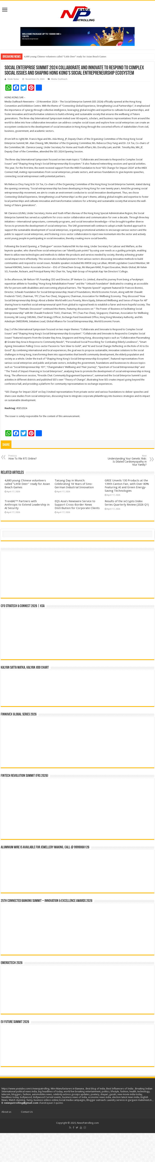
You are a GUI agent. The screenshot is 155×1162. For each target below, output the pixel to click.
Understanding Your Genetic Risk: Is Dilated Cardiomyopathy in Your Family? (127, 460)
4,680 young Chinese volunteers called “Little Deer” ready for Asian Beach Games (65, 56)
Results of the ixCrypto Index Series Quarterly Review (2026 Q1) (127, 502)
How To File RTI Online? (27, 457)
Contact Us (27, 1111)
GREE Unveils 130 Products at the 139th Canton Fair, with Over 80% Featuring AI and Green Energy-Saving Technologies (127, 485)
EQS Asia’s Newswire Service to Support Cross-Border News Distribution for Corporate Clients (77, 504)
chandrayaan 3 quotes (51, 1102)
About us (6, 1111)
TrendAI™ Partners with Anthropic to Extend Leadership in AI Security (27, 504)
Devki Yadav (13, 79)
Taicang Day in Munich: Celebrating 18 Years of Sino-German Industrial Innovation (74, 484)
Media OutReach (59, 79)
